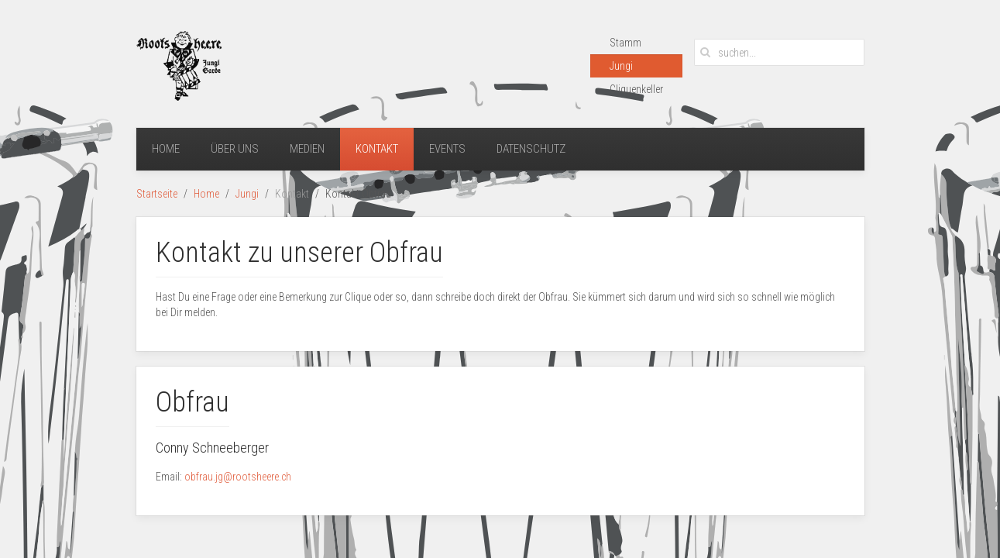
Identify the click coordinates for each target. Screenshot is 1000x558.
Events (447, 149)
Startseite (156, 194)
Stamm (625, 42)
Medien (307, 149)
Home (166, 149)
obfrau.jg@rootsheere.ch (237, 476)
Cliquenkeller (636, 89)
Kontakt (377, 149)
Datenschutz (531, 149)
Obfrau (192, 402)
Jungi (621, 66)
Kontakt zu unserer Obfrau (299, 252)
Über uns (235, 149)
